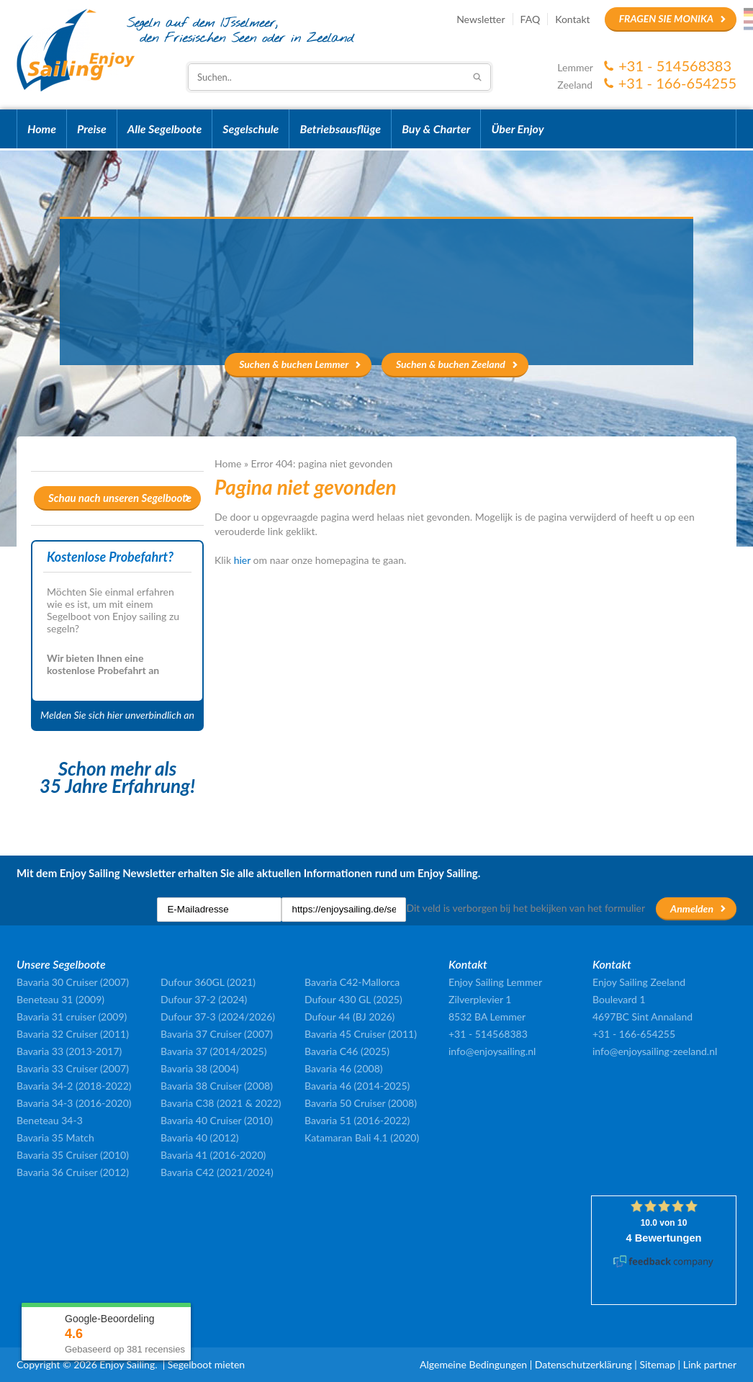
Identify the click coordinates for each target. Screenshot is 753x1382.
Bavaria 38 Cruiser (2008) (217, 1086)
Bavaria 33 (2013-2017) (69, 1051)
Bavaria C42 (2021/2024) (217, 1172)
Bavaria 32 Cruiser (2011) (73, 1034)
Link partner (709, 1364)
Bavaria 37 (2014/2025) (213, 1051)
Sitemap (657, 1364)
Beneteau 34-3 (50, 1120)
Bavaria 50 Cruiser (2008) (361, 1103)
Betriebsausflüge (340, 128)
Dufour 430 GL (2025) (353, 999)
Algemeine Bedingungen (473, 1364)
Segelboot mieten (206, 1364)
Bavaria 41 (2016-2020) (213, 1155)
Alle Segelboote (164, 128)
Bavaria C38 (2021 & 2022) (221, 1103)
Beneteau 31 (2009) (60, 999)
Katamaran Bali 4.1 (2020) (362, 1137)
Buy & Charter (436, 128)
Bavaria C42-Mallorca (352, 982)
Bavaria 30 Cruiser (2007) (73, 982)
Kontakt (572, 19)
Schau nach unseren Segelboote (119, 497)
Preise (92, 128)
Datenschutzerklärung (583, 1364)
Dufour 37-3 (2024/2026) (218, 1016)
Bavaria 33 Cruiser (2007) (73, 1068)
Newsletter (480, 19)
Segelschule (250, 128)
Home (41, 128)
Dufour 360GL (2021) (208, 982)
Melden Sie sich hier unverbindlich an (117, 715)
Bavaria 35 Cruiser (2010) (73, 1155)
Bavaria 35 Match (55, 1137)
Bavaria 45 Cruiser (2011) (361, 1034)
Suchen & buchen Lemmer (293, 364)
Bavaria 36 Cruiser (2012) (73, 1172)
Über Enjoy (517, 128)
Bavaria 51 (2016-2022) (357, 1120)
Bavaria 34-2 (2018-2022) (74, 1086)
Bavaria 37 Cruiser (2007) (217, 1034)
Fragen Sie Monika (666, 18)
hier (242, 560)
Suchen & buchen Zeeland (450, 364)
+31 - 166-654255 (677, 82)
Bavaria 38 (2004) (200, 1068)
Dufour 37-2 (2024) (204, 999)
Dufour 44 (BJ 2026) (349, 1016)
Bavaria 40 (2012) (200, 1137)
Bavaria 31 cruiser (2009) (72, 1016)
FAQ (530, 19)
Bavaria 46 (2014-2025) (357, 1086)
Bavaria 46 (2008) (344, 1068)
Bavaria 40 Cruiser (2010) (217, 1120)
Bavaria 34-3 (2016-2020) (74, 1103)
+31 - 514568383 (674, 65)
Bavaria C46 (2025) (347, 1051)
